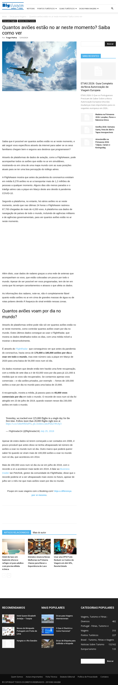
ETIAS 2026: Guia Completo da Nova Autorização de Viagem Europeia (97, 87)
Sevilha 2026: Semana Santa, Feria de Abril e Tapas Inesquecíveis (105, 130)
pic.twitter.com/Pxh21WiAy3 (47, 423)
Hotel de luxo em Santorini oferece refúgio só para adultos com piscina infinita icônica (13, 563)
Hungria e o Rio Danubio (27, 641)
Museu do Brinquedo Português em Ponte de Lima (27, 631)
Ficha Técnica (51, 676)
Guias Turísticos (68, 8)
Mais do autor (39, 532)
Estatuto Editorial (67, 676)
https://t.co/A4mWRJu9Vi (18, 423)
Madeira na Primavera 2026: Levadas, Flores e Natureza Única (105, 117)
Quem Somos (17, 676)
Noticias (31, 8)
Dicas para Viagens (89, 8)
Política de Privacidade (88, 676)
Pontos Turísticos (47, 8)
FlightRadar (22, 348)
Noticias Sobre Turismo (27, 21)
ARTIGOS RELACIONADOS (16, 532)
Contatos (104, 676)
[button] (112, 8)
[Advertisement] (39, 116)
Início (4, 16)
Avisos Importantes (34, 676)
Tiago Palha (11, 37)
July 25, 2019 (47, 431)
